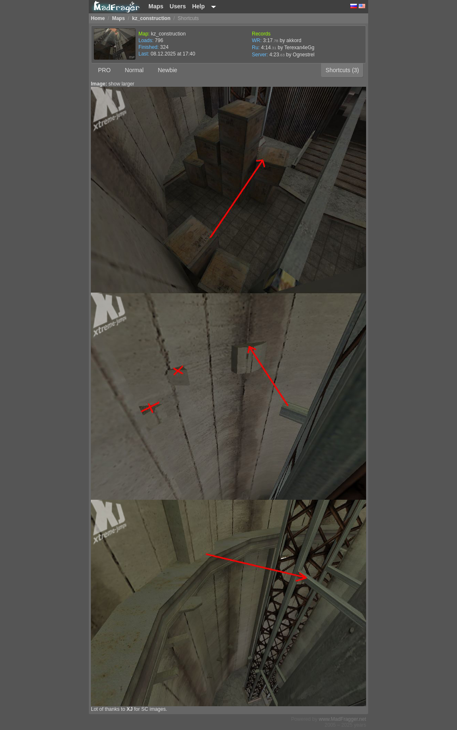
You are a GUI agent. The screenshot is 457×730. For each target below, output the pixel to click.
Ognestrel (303, 55)
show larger (121, 84)
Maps (155, 6)
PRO (104, 70)
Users (178, 6)
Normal (134, 70)
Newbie (167, 70)
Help (198, 6)
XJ (129, 709)
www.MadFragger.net (342, 719)
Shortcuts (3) (342, 70)
